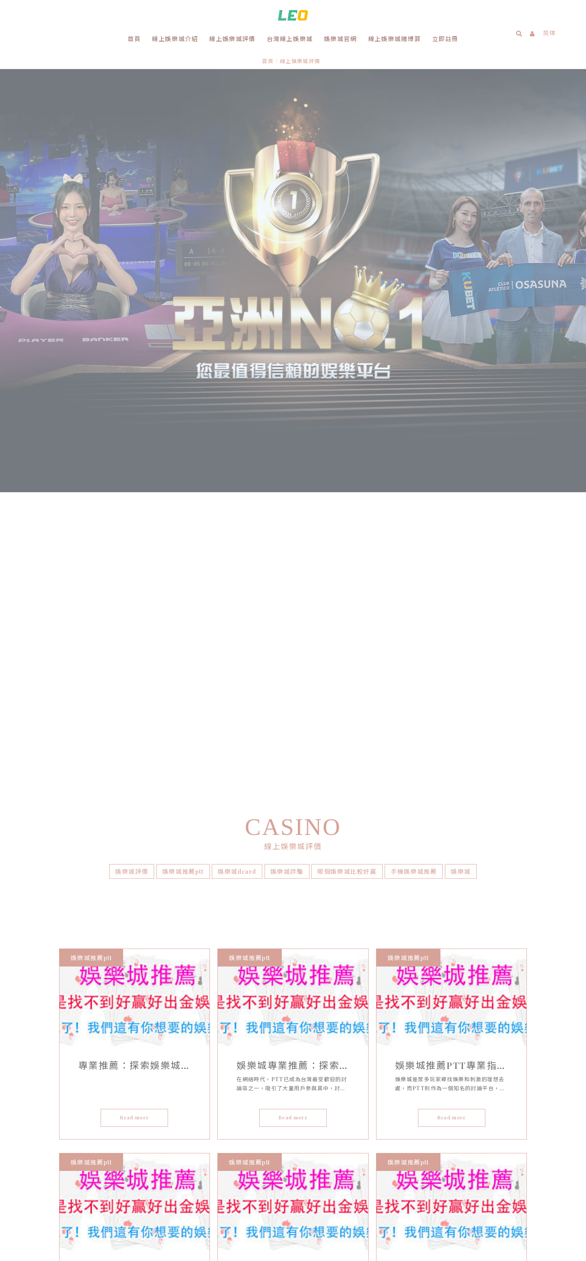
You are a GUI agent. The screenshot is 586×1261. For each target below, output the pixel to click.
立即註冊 (445, 39)
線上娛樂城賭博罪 (394, 39)
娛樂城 (461, 835)
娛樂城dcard (237, 835)
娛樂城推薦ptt (183, 835)
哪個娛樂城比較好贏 (346, 835)
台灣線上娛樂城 (290, 39)
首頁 (134, 39)
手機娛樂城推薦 (414, 835)
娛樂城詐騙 (287, 835)
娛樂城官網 (340, 39)
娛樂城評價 (131, 835)
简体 (549, 33)
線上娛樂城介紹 (175, 39)
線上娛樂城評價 (232, 39)
